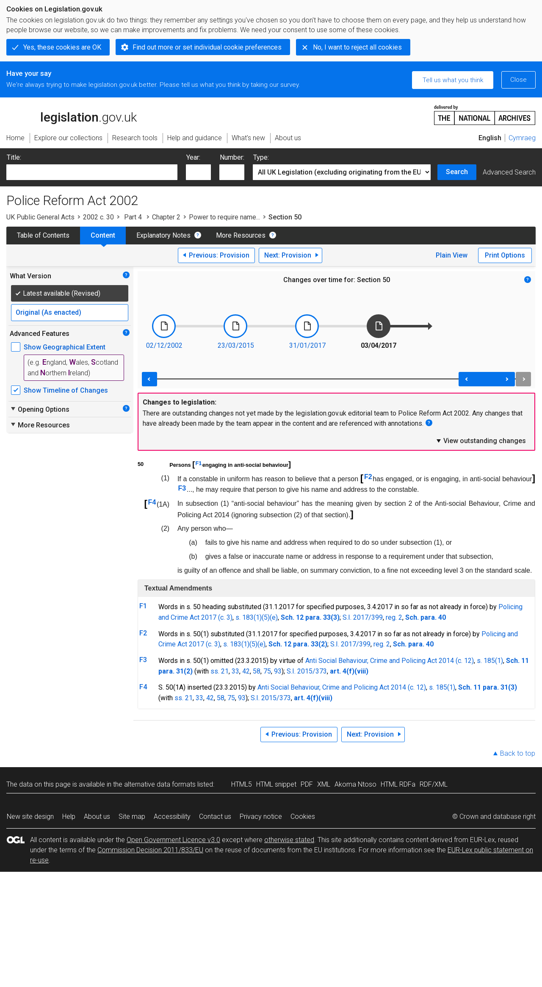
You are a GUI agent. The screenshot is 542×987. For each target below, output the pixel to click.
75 (267, 671)
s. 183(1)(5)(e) (256, 617)
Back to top (517, 753)
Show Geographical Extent (64, 347)
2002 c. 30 (98, 217)
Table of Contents (43, 235)
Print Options (505, 255)
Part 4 (133, 217)
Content (103, 235)
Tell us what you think (453, 80)
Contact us (215, 816)
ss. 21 (219, 671)
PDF (307, 784)
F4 (152, 502)
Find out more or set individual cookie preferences (207, 47)
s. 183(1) (236, 644)
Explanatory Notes (163, 235)
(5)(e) (257, 644)
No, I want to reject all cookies (357, 47)
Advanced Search (509, 172)
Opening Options (39, 409)
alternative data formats (160, 784)
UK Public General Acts (40, 217)
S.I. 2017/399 (363, 617)
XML (323, 784)
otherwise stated (289, 840)
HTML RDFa (398, 784)
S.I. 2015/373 (307, 671)
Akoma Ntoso (355, 784)
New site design (30, 816)
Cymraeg (522, 138)
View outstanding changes (480, 440)
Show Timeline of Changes (66, 390)
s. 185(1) (490, 661)
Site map (132, 816)
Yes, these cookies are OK (62, 47)
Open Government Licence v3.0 (173, 840)
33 (235, 671)
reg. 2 (394, 617)
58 (256, 671)
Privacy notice (261, 816)
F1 (198, 463)
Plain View (451, 255)
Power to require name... (224, 217)
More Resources (240, 235)
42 (246, 671)
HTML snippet (276, 784)
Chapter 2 (166, 217)
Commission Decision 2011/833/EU (150, 850)
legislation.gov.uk (71, 114)
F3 (182, 488)
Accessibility (172, 816)
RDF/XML (434, 784)
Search (457, 172)
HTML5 (241, 784)
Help (68, 816)
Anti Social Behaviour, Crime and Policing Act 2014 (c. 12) (389, 661)
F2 (368, 476)
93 (278, 671)
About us (97, 816)
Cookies (302, 816)
